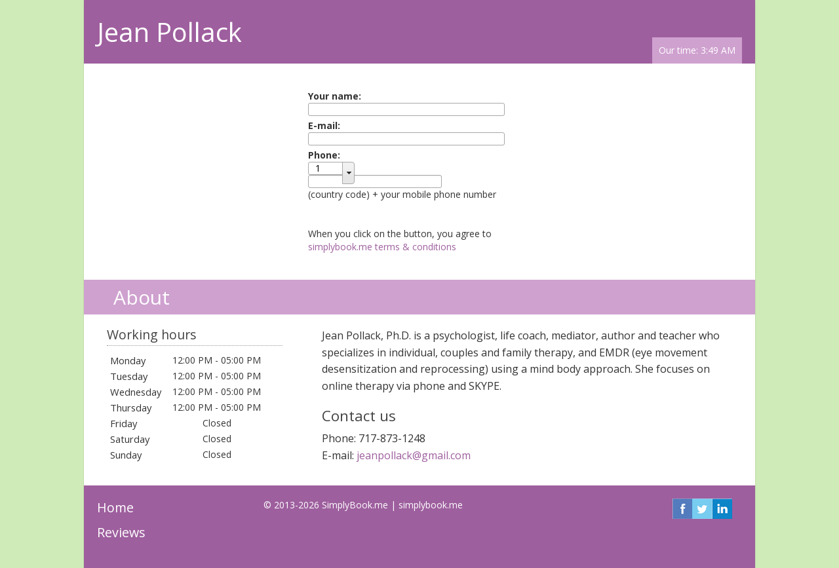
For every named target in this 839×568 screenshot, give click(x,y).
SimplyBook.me (355, 505)
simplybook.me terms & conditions (382, 246)
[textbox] (330, 168)
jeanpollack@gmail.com (414, 455)
